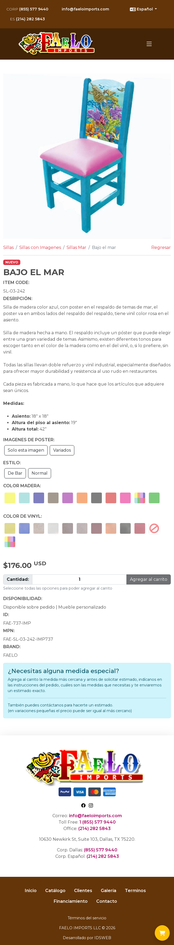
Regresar (161, 247)
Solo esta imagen (26, 450)
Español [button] (142, 9)
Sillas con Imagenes (40, 247)
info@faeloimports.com (85, 9)
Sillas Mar (76, 247)
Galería (108, 890)
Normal (40, 473)
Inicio (31, 890)
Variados (62, 450)
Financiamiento (71, 901)
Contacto (106, 901)
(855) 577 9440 (27, 9)
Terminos (135, 890)
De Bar (15, 473)
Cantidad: (18, 579)
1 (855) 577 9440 (97, 822)
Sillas (8, 247)
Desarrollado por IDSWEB (87, 937)
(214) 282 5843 (27, 19)
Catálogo (55, 890)
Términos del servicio (87, 918)
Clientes (83, 890)
